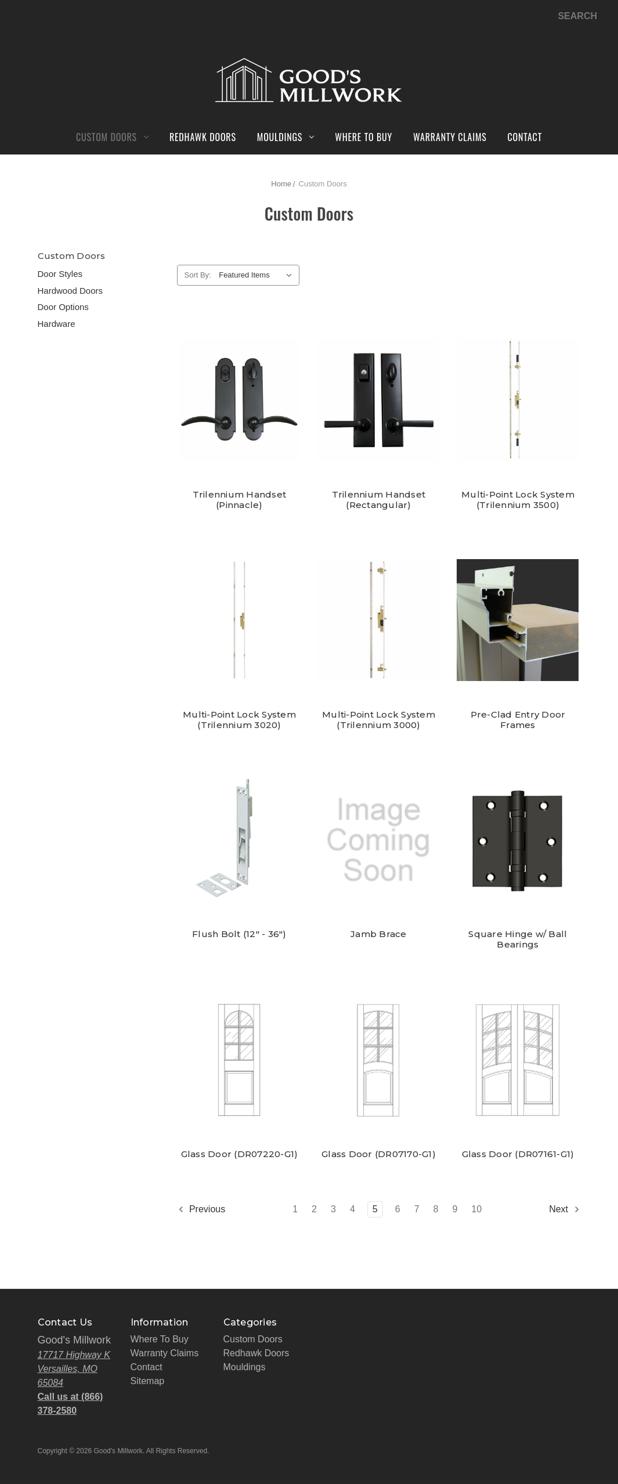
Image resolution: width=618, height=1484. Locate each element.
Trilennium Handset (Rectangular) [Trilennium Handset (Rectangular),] (379, 499)
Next (564, 1209)
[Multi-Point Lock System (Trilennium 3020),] (240, 620)
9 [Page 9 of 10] (454, 1209)
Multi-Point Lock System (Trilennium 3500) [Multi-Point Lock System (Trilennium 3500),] (517, 499)
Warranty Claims (449, 137)
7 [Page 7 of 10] (417, 1209)
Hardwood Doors (70, 291)
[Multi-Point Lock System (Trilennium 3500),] (518, 400)
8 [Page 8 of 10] (436, 1209)
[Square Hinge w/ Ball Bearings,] (518, 840)
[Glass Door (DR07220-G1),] (240, 1059)
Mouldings (285, 137)
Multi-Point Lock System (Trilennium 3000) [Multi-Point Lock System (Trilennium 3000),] (378, 719)
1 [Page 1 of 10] (295, 1209)
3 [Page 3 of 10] (333, 1209)
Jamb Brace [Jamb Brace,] (378, 934)
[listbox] (258, 275)
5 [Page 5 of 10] (375, 1209)
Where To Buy (363, 137)
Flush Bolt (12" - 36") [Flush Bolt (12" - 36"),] (239, 934)
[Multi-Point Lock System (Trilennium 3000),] (378, 620)
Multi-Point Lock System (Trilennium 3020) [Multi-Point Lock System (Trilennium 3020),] (239, 719)
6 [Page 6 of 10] (397, 1209)
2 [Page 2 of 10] (314, 1209)
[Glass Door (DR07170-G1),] (378, 1059)
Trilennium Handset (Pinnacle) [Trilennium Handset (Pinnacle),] (240, 499)
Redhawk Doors (202, 137)
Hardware (56, 324)
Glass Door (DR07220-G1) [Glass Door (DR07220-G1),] (239, 1154)
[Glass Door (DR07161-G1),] (518, 1059)
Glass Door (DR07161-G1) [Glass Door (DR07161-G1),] (518, 1154)
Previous (202, 1209)
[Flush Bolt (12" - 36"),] (240, 840)
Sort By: (198, 275)
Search (577, 16)
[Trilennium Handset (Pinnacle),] (240, 400)
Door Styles (60, 274)
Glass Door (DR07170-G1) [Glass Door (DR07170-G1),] (378, 1154)
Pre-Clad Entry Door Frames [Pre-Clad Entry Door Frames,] (518, 719)
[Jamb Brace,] (378, 840)
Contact (525, 137)
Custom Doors (112, 137)
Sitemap (148, 1381)
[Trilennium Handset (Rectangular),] (378, 400)
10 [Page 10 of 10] (476, 1209)
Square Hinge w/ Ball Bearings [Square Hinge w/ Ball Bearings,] (517, 939)
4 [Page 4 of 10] (352, 1209)
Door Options (63, 307)
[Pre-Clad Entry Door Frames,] (518, 620)
